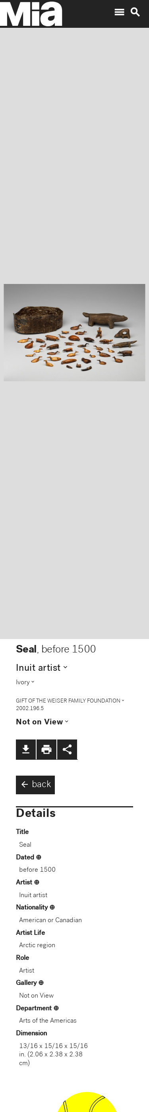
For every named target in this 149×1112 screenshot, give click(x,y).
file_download (26, 749)
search (135, 12)
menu (119, 12)
